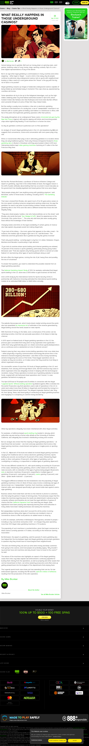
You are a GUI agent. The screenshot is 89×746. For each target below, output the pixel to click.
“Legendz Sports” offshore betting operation (16, 384)
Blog (8, 8)
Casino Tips (16, 8)
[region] (56, 736)
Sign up (84, 2)
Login (76, 2)
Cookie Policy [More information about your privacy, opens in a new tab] (57, 736)
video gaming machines (27, 145)
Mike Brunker (10, 61)
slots (2, 472)
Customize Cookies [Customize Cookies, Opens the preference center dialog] (36, 740)
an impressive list (22, 325)
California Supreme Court (21, 502)
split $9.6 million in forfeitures (46, 572)
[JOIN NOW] (44, 617)
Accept (75, 740)
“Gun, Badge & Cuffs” (28, 216)
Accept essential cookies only (57, 740)
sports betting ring (30, 433)
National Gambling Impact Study (15, 270)
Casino (2, 8)
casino (38, 474)
